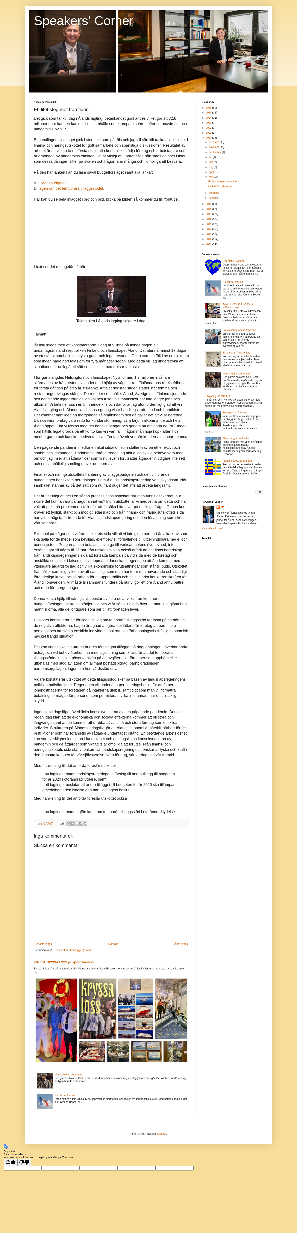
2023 (209, 122)
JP (222, 507)
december (215, 142)
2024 (209, 117)
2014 (209, 229)
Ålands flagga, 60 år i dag (237, 460)
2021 (209, 132)
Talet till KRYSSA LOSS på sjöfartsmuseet (64, 962)
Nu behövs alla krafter (220, 186)
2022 (209, 127)
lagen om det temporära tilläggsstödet (71, 188)
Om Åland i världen (233, 260)
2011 (209, 244)
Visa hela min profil (213, 528)
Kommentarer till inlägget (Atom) (72, 950)
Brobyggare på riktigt (234, 412)
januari (213, 197)
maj (211, 167)
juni (211, 162)
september (215, 152)
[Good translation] (10, 1162)
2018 (209, 209)
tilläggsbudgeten (53, 183)
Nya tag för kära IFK (218, 396)
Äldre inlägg (181, 943)
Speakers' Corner (84, 20)
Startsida (113, 943)
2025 (209, 112)
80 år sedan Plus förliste (236, 352)
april (211, 172)
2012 (209, 239)
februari (213, 192)
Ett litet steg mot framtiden (223, 181)
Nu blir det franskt (65, 1095)
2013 (209, 234)
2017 (209, 214)
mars (212, 177)
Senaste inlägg (43, 943)
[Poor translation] (24, 1162)
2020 (209, 137)
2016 (209, 219)
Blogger (161, 1133)
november (215, 147)
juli (211, 157)
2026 (209, 107)
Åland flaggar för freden (236, 438)
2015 (209, 224)
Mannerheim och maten (68, 1074)
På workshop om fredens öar (239, 330)
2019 (209, 204)
